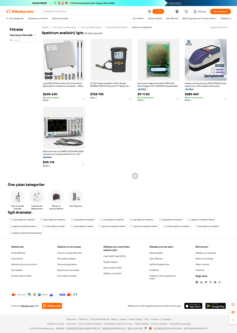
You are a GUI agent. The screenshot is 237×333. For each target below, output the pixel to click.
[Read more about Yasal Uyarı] (70, 323)
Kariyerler (200, 270)
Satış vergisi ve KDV (112, 267)
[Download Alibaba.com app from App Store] (193, 306)
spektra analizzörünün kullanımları (26, 233)
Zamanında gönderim (67, 264)
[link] (233, 304)
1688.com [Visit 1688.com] (83, 319)
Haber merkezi (202, 264)
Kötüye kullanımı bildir (21, 276)
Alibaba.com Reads (112, 273)
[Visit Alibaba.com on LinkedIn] (201, 282)
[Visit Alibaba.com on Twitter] (206, 282)
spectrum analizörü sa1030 (112, 226)
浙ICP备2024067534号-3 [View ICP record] (196, 328)
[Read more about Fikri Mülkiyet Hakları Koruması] (117, 323)
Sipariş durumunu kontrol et (24, 264)
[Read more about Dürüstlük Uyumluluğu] (179, 323)
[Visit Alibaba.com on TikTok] (219, 282)
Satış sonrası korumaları (68, 270)
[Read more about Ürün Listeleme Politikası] (89, 323)
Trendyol (155, 319)
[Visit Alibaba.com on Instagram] (210, 282)
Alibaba (45, 27)
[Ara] (158, 11)
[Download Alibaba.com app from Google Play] (215, 306)
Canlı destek (17, 258)
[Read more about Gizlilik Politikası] (141, 323)
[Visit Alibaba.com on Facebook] (197, 282)
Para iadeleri (17, 270)
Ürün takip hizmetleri (67, 276)
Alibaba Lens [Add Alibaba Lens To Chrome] (27, 306)
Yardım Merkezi (18, 253)
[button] (149, 11)
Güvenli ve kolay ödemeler (69, 253)
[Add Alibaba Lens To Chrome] (52, 306)
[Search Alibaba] (94, 11)
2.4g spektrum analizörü (141, 219)
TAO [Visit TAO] (146, 319)
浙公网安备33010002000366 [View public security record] (168, 328)
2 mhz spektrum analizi (53, 226)
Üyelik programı (110, 262)
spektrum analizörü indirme (201, 219)
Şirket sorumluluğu (204, 258)
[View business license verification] (145, 328)
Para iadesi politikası (66, 258)
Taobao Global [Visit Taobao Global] (135, 319)
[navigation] (23, 102)
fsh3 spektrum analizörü (207, 226)
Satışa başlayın (156, 253)
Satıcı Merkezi (155, 258)
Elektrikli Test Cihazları (117, 27)
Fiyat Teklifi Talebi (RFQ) (114, 256)
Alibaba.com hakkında (206, 253)
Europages (166, 319)
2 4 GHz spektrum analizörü (176, 226)
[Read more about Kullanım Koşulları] (158, 323)
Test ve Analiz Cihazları (91, 27)
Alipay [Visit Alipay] (114, 319)
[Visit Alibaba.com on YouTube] (215, 282)
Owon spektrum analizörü (22, 219)
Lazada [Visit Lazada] (122, 319)
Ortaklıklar (154, 270)
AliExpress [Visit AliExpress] (71, 319)
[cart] (187, 12)
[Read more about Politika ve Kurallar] (55, 323)
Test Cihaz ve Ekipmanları (65, 27)
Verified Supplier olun (159, 264)
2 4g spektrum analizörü (82, 219)
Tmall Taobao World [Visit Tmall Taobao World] (100, 319)
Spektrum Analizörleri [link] (142, 27)
